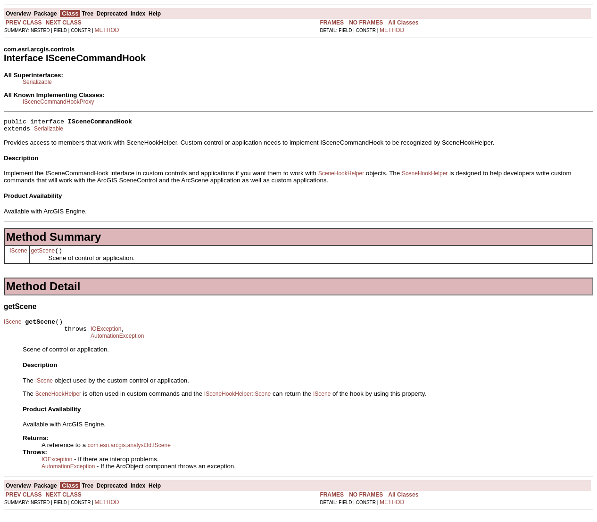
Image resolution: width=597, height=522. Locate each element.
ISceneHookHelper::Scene (237, 402)
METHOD (107, 30)
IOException (106, 336)
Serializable (37, 82)
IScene (18, 254)
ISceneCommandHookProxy (58, 101)
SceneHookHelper (341, 176)
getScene (43, 255)
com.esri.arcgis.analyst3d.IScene (129, 453)
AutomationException (117, 344)
